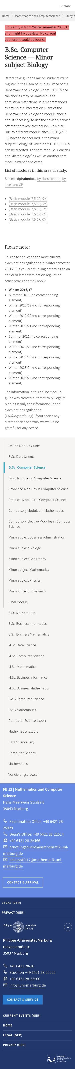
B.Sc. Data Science (21, 456)
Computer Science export (27, 720)
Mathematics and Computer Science (37, 16)
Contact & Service (23, 1000)
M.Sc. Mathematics (22, 666)
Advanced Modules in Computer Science (38, 489)
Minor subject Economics (27, 591)
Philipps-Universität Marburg (20, 927)
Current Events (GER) (22, 1016)
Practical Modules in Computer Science (38, 500)
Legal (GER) (11, 903)
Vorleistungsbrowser (23, 774)
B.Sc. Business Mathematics (28, 634)
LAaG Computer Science (26, 699)
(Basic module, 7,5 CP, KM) (28, 198)
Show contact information (67, 927)
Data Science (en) (21, 742)
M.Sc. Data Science (22, 645)
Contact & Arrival (23, 883)
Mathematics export (23, 731)
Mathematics (18, 764)
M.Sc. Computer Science (26, 656)
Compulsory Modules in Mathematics (36, 510)
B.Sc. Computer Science (27, 467)
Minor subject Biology (25, 548)
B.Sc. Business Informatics (27, 623)
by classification (49, 179)
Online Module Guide (24, 446)
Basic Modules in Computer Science (35, 478)
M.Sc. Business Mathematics (29, 688)
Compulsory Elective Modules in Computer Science (40, 524)
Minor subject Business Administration (37, 537)
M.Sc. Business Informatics (27, 677)
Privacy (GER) (13, 913)
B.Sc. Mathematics (21, 613)
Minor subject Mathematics (29, 569)
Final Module (18, 602)
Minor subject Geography (27, 559)
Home (5, 16)
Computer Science (22, 753)
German (66, 6)
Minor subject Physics (24, 580)
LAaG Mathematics (22, 710)
